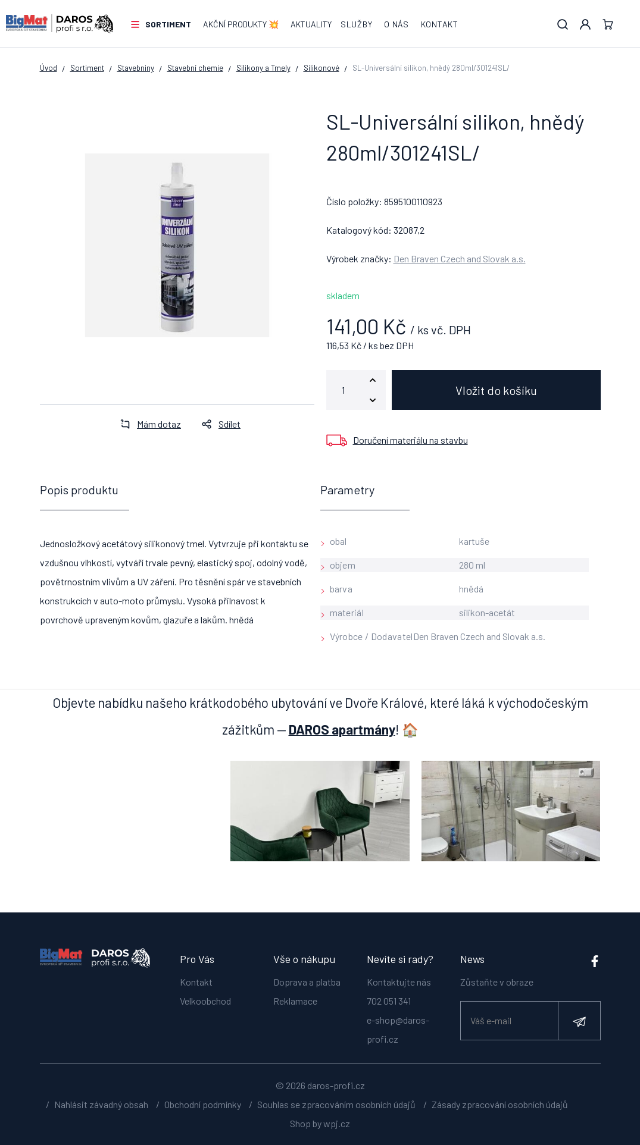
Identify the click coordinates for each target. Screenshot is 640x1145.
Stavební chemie (195, 68)
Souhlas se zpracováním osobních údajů (336, 1104)
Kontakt (439, 24)
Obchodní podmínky (202, 1104)
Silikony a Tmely (263, 68)
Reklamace (295, 1000)
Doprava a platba (307, 981)
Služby (356, 24)
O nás (396, 24)
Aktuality (311, 24)
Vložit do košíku (496, 390)
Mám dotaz (147, 423)
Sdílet (218, 423)
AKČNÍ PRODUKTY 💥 (241, 24)
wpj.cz (336, 1123)
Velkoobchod (205, 1000)
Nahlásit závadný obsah (101, 1104)
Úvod (48, 68)
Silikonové (321, 68)
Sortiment (168, 24)
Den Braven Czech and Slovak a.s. (460, 258)
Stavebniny (135, 68)
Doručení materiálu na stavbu (410, 440)
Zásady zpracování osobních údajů (500, 1104)
